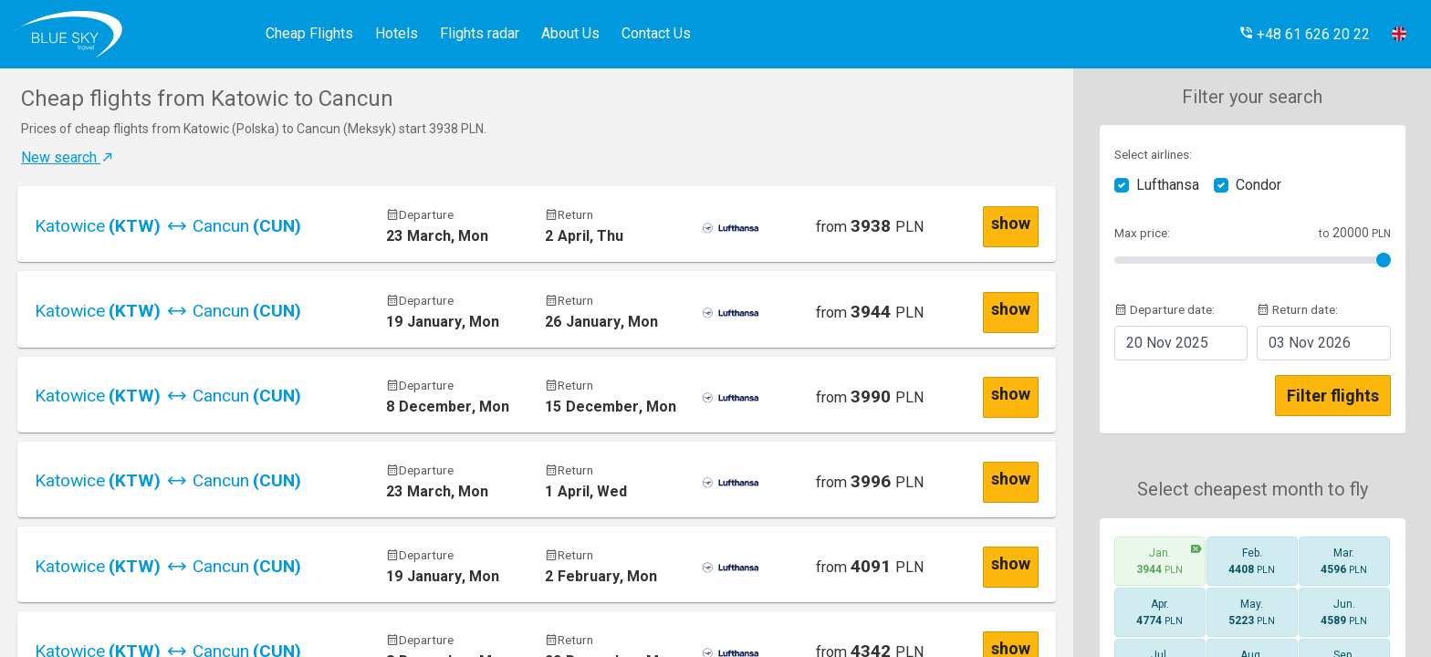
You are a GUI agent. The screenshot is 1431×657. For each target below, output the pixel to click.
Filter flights (1333, 395)
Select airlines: (1153, 154)
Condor (1258, 184)
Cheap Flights (309, 33)
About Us (570, 33)
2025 (1167, 342)
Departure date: (1164, 309)
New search (68, 157)
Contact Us (656, 33)
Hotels (396, 33)
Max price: (1142, 232)
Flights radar (479, 33)
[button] (1304, 34)
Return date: (1297, 309)
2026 (1310, 342)
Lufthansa (1167, 184)
